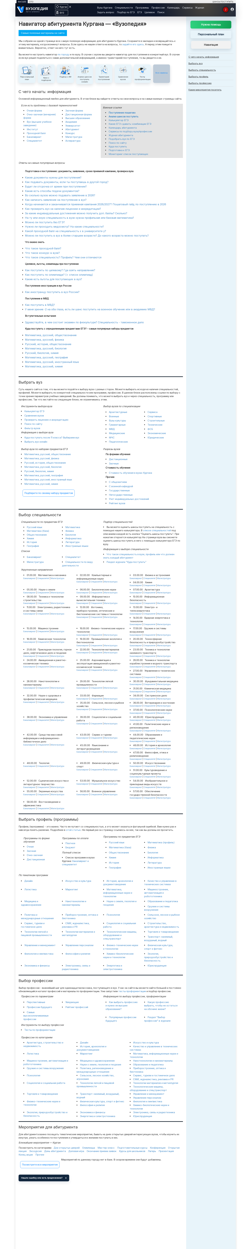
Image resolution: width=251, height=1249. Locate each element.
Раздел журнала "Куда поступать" (126, 561)
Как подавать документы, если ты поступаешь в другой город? (66, 182)
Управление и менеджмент (40, 945)
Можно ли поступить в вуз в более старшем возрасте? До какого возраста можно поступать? (87, 235)
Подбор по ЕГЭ (126, 12)
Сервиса (152, 412)
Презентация (166, 1151)
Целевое (149, 12)
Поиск (161, 12)
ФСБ (150, 429)
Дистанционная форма (78, 114)
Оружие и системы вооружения (45, 1068)
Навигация (211, 44)
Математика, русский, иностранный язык (52, 362)
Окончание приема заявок (101, 1151)
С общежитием (118, 481)
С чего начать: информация (204, 56)
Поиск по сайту (118, 142)
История (32, 542)
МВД (112, 429)
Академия (71, 121)
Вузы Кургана (104, 7)
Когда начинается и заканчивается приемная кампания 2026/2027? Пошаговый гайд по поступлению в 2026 (95, 204)
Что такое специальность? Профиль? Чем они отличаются (63, 257)
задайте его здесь (133, 44)
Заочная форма (74, 110)
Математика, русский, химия (44, 366)
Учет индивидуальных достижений (129, 498)
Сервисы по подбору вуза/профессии (130, 131)
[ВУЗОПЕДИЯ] (34, 9)
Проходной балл (36, 133)
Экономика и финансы (37, 965)
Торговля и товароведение (163, 931)
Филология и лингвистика (38, 953)
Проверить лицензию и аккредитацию (46, 419)
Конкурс (70, 133)
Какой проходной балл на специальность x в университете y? (65, 231)
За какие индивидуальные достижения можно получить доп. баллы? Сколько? (76, 213)
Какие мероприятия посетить (205, 89)
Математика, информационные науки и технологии (117, 893)
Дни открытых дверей (67, 1147)
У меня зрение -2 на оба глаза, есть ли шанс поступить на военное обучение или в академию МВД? (90, 309)
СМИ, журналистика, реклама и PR (153, 1079)
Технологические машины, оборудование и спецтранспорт (120, 935)
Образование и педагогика (163, 901)
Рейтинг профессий (76, 1007)
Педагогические (118, 441)
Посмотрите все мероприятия (40, 1164)
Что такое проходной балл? (43, 248)
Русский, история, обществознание (48, 344)
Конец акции (26, 1154)
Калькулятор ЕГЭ (119, 120)
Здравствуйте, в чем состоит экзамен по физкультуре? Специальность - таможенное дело (84, 322)
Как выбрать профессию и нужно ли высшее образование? (122, 1006)
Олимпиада (88, 1147)
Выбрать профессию (200, 83)
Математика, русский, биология (45, 348)
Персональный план (211, 34)
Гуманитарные (117, 424)
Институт (32, 129)
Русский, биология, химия (41, 353)
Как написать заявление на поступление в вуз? (55, 199)
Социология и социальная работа (46, 1082)
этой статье (73, 829)
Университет (72, 125)
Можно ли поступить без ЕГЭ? (45, 222)
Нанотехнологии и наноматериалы (153, 1060)
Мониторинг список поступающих (128, 154)
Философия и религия (77, 953)
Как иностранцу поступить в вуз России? (52, 292)
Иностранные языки (76, 545)
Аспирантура (72, 140)
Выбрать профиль (198, 76)
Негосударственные (121, 494)
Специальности (124, 7)
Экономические (157, 433)
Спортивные (155, 416)
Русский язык (34, 527)
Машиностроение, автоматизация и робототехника (156, 893)
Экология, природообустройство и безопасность (158, 957)
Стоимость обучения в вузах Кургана (130, 472)
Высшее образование (77, 118)
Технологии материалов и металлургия (155, 1082)
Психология (113, 914)
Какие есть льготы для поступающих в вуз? (53, 279)
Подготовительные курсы (132, 1147)
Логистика (30, 889)
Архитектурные (118, 412)
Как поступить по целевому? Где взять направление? (60, 270)
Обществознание (37, 534)
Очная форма (34, 110)
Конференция (157, 1147)
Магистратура (73, 136)
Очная (30, 846)
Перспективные (36, 1002)
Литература (72, 542)
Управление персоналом (79, 945)
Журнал (199, 7)
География (33, 545)
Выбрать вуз (196, 63)
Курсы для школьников (132, 1151)
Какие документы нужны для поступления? (53, 177)
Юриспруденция (157, 965)
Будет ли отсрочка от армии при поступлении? (56, 186)
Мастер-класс (106, 1147)
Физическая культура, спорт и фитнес (102, 1101)
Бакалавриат (34, 136)
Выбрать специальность (202, 70)
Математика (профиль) (161, 842)
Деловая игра (76, 1151)
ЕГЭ (139, 12)
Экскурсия (35, 1151)
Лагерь (152, 1151)
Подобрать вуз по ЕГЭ (122, 138)
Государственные (119, 490)
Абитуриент (72, 129)
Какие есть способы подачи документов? (52, 191)
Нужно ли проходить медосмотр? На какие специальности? (64, 226)
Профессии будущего (39, 1007)
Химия (30, 538)
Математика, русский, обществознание (51, 335)
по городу (63, 54)
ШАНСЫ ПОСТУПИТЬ (223, 1)
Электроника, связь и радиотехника (154, 1112)
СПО (31, 1)
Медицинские (117, 433)
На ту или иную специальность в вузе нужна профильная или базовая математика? (79, 217)
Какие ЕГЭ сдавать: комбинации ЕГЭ (130, 123)
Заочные (114, 463)
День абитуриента (55, 1151)
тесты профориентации (132, 991)
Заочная (31, 850)
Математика (72, 527)
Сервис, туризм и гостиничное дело (154, 1075)
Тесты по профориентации (39, 1029)
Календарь (173, 7)
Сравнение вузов (34, 415)
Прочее (39, 1154)
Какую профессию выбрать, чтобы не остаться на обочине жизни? (160, 1006)
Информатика (73, 538)
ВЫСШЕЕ (22, 1)
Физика (69, 530)
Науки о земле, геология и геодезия (100, 1064)
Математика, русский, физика (44, 339)
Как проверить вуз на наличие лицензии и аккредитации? (63, 208)
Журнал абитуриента (121, 135)
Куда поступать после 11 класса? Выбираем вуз (51, 437)
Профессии (158, 7)
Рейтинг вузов (117, 503)
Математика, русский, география (46, 357)
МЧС (112, 437)
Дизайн (28, 880)
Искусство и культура (78, 880)
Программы (142, 7)
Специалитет (34, 140)
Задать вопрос (105, 12)
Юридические (156, 437)
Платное (70, 843)
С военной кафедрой (121, 486)
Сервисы (187, 7)
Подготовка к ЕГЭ (119, 150)
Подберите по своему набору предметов (48, 493)
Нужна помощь (211, 24)
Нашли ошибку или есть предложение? (41, 1178)
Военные (114, 416)
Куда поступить (118, 146)
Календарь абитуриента (123, 127)
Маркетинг (71, 889)
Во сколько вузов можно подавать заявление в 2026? (60, 195)
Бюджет (70, 847)
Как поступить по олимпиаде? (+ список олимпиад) (59, 274)
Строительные (156, 420)
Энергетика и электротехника (97, 1116)
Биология (70, 534)
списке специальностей (157, 530)
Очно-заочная (35, 855)
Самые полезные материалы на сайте (43, 32)
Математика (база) (38, 530)
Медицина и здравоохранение (97, 1060)
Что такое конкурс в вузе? (42, 252)
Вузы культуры (117, 420)
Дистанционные (118, 459)
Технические (155, 424)
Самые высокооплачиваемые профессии (36, 1016)
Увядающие (72, 1002)
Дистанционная (36, 859)
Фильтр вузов (32, 428)
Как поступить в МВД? (40, 304)
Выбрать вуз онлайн (35, 441)
